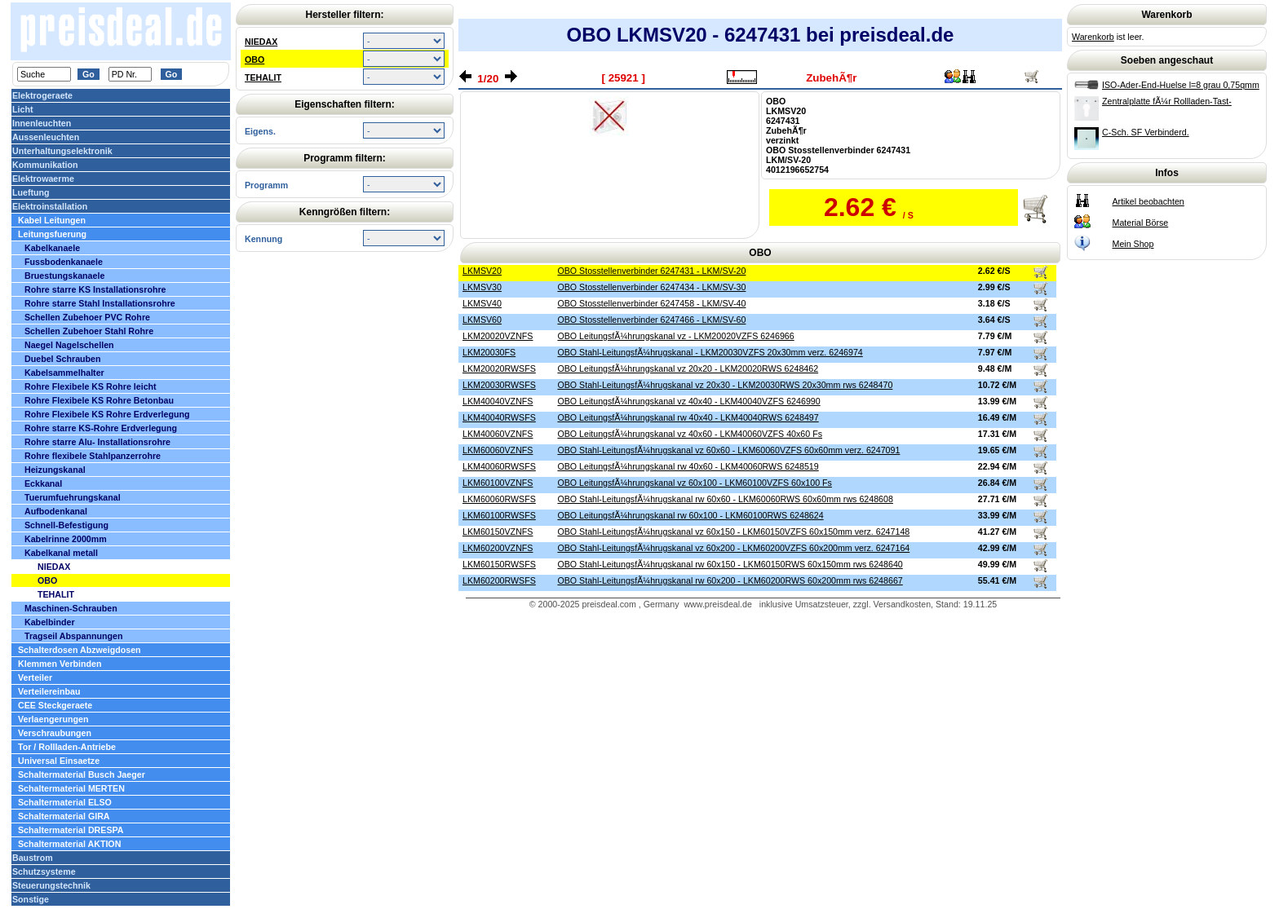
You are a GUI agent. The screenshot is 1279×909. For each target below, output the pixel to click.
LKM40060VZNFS (497, 434)
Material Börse (1141, 222)
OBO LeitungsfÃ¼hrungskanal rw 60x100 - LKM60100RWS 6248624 (690, 515)
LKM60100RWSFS (499, 515)
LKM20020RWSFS (499, 368)
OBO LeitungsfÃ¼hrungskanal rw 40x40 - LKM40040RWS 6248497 (687, 417)
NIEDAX (261, 41)
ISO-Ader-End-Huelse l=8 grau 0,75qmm (1180, 85)
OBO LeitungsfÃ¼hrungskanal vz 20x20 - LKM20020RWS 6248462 (687, 368)
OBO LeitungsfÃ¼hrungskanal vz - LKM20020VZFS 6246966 (675, 336)
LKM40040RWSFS (499, 417)
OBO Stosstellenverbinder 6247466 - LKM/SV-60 (651, 319)
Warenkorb (1093, 37)
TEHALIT (263, 77)
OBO (254, 59)
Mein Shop (1133, 244)
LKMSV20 (482, 271)
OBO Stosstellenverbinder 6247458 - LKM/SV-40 (651, 303)
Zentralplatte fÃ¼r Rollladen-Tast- (1167, 101)
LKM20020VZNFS (497, 336)
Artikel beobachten (1148, 201)
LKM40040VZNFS (497, 401)
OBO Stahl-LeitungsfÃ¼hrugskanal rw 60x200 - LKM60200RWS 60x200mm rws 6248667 (729, 580)
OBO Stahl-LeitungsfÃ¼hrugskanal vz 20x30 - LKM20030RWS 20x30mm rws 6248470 (724, 385)
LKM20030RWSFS (499, 385)
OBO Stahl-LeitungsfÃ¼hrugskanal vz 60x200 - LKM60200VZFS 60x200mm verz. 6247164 (733, 548)
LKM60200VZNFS (497, 548)
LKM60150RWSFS (499, 564)
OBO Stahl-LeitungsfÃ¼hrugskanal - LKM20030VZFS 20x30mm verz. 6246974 (709, 352)
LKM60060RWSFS (499, 499)
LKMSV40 (482, 303)
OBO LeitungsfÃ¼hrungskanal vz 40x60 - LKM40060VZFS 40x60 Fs (689, 434)
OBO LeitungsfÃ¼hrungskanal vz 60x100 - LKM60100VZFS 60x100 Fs (694, 483)
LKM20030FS (489, 352)
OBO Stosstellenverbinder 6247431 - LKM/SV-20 (651, 271)
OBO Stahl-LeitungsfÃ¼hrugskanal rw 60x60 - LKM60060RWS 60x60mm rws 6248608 (724, 499)
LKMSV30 (482, 287)
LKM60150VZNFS (497, 531)
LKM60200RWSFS (499, 580)
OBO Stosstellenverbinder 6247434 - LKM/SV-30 (651, 287)
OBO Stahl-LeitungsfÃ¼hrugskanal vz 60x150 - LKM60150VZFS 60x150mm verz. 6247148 (733, 531)
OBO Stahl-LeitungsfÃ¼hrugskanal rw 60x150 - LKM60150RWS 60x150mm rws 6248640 (729, 564)
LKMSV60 (482, 319)
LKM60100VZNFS (497, 483)
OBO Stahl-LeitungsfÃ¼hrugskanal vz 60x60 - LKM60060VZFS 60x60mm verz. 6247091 (728, 450)
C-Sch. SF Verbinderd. (1145, 132)
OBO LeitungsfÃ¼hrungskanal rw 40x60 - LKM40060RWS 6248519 (687, 466)
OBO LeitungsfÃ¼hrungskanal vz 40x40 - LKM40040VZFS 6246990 (688, 401)
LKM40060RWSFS (499, 466)
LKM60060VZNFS (497, 450)
